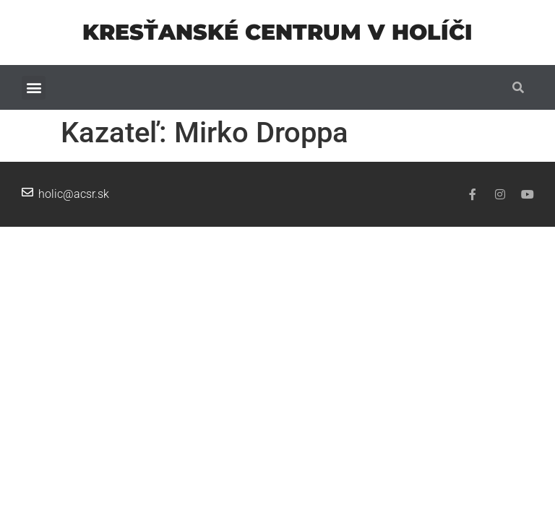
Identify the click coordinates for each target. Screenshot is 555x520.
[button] (34, 88)
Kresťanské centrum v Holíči (277, 32)
